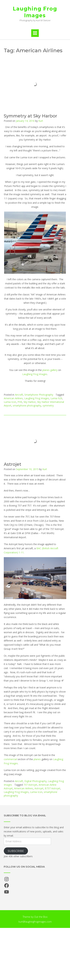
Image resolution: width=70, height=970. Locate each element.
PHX (20, 402)
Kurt (40, 120)
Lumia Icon (10, 402)
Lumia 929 (56, 398)
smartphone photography (27, 405)
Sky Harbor (30, 402)
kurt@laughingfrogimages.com (35, 921)
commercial (10, 759)
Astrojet (12, 464)
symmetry (48, 405)
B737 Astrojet (52, 788)
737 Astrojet (30, 784)
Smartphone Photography (38, 394)
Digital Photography (35, 781)
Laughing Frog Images (35, 12)
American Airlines (13, 398)
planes (37, 759)
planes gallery (49, 370)
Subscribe (16, 851)
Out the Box (41, 916)
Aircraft (19, 394)
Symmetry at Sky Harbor (30, 115)
